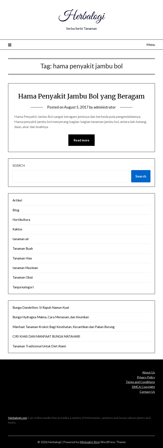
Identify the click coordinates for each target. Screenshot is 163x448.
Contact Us (147, 391)
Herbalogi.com (17, 418)
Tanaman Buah (23, 248)
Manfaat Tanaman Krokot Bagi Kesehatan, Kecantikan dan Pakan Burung (64, 327)
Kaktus (17, 229)
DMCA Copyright (143, 387)
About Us (148, 372)
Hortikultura (21, 219)
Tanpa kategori (23, 287)
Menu (150, 44)
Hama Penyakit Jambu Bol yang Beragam (81, 96)
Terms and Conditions (140, 382)
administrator (105, 107)
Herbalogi (81, 16)
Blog (16, 210)
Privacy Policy (146, 377)
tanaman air (21, 239)
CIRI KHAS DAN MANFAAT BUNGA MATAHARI (46, 336)
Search (19, 165)
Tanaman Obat (23, 277)
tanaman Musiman (25, 268)
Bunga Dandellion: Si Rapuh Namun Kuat (41, 307)
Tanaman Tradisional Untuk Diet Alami (39, 346)
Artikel (17, 200)
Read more (81, 140)
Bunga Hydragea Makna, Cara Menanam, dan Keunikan (51, 317)
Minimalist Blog (90, 442)
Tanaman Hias (22, 258)
